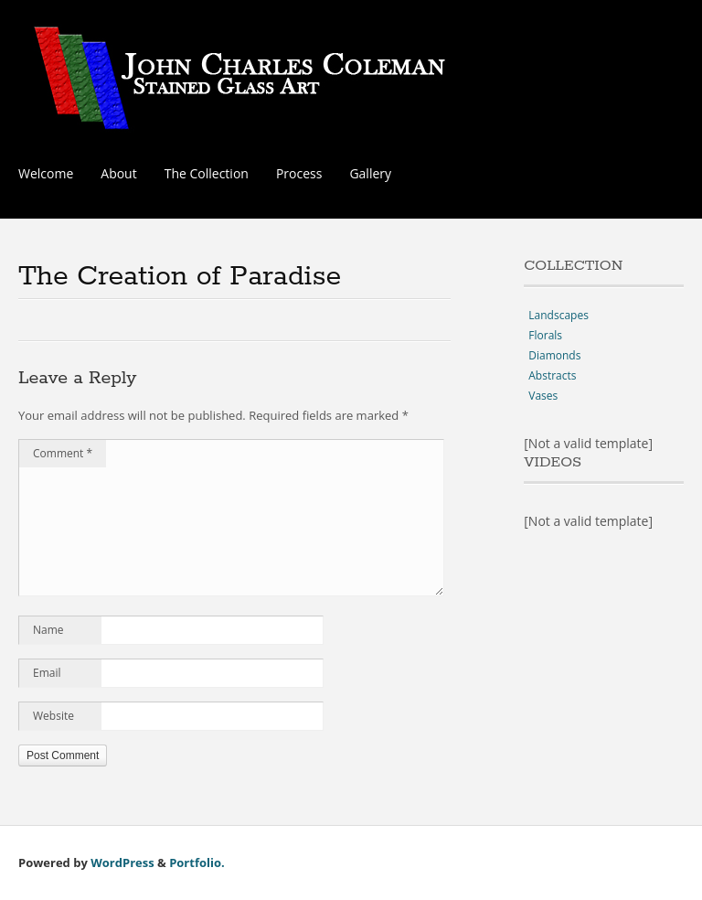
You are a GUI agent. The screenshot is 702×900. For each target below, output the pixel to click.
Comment (62, 453)
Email (47, 672)
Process (299, 173)
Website (53, 715)
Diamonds (554, 355)
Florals (545, 335)
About (118, 173)
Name (48, 630)
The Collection (207, 173)
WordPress (122, 862)
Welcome (45, 173)
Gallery (370, 173)
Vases (543, 395)
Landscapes (558, 315)
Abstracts (552, 375)
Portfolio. (197, 862)
